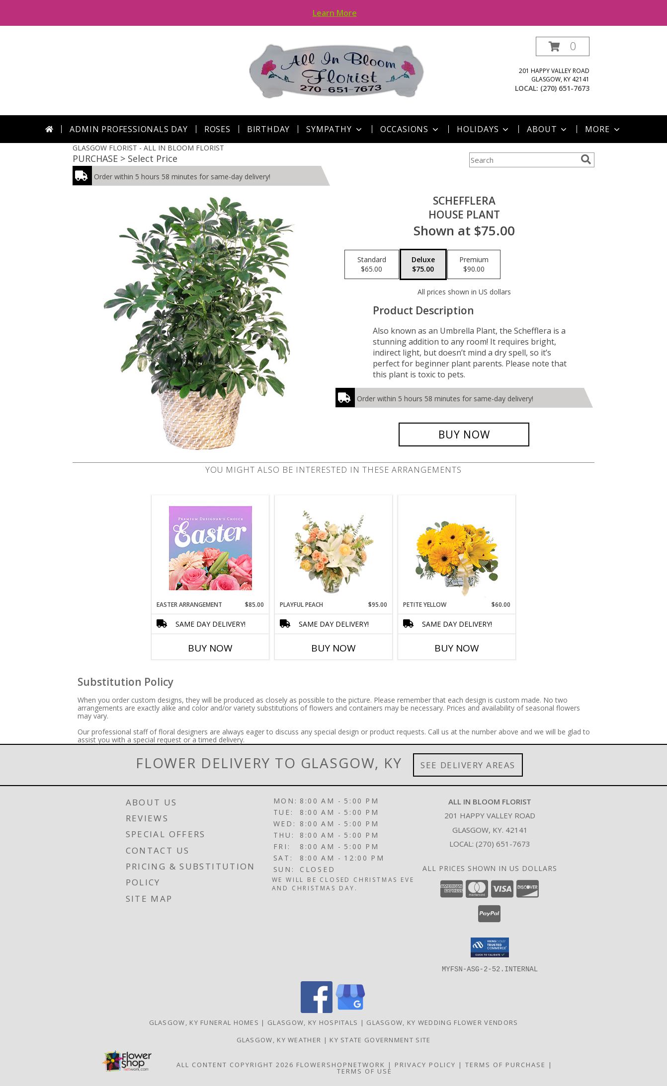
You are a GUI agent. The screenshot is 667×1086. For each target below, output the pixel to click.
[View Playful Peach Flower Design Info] (333, 548)
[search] (586, 159)
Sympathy (334, 129)
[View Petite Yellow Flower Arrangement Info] (457, 548)
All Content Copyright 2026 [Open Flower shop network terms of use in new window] (235, 1064)
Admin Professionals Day (128, 129)
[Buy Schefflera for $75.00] (464, 434)
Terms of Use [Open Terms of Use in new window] (364, 1070)
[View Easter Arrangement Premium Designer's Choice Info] (210, 548)
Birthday (268, 129)
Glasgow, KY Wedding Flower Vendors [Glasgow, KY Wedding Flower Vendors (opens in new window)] (442, 1021)
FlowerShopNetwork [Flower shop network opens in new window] (340, 1064)
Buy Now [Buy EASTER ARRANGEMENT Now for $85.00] (210, 648)
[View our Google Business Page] (350, 1009)
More (603, 129)
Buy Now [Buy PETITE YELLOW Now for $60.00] (456, 648)
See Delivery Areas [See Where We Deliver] (467, 765)
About (548, 129)
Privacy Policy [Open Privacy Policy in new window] (425, 1064)
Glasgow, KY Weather (279, 1039)
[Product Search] (523, 160)
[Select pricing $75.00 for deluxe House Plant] (423, 264)
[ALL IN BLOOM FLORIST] (337, 70)
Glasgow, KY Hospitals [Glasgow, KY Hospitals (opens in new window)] (312, 1021)
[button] (562, 46)
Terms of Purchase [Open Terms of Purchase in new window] (505, 1064)
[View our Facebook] (317, 1009)
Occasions (410, 129)
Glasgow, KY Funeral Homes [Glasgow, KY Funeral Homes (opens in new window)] (204, 1021)
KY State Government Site (380, 1039)
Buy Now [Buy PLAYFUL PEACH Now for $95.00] (333, 648)
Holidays (483, 129)
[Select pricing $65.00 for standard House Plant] (372, 264)
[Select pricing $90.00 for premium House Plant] (474, 264)
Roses (217, 129)
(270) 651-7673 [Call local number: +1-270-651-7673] (564, 88)
